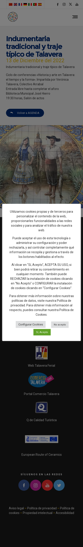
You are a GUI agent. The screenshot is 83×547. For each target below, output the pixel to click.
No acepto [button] (60, 324)
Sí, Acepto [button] (42, 332)
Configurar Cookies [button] (30, 324)
